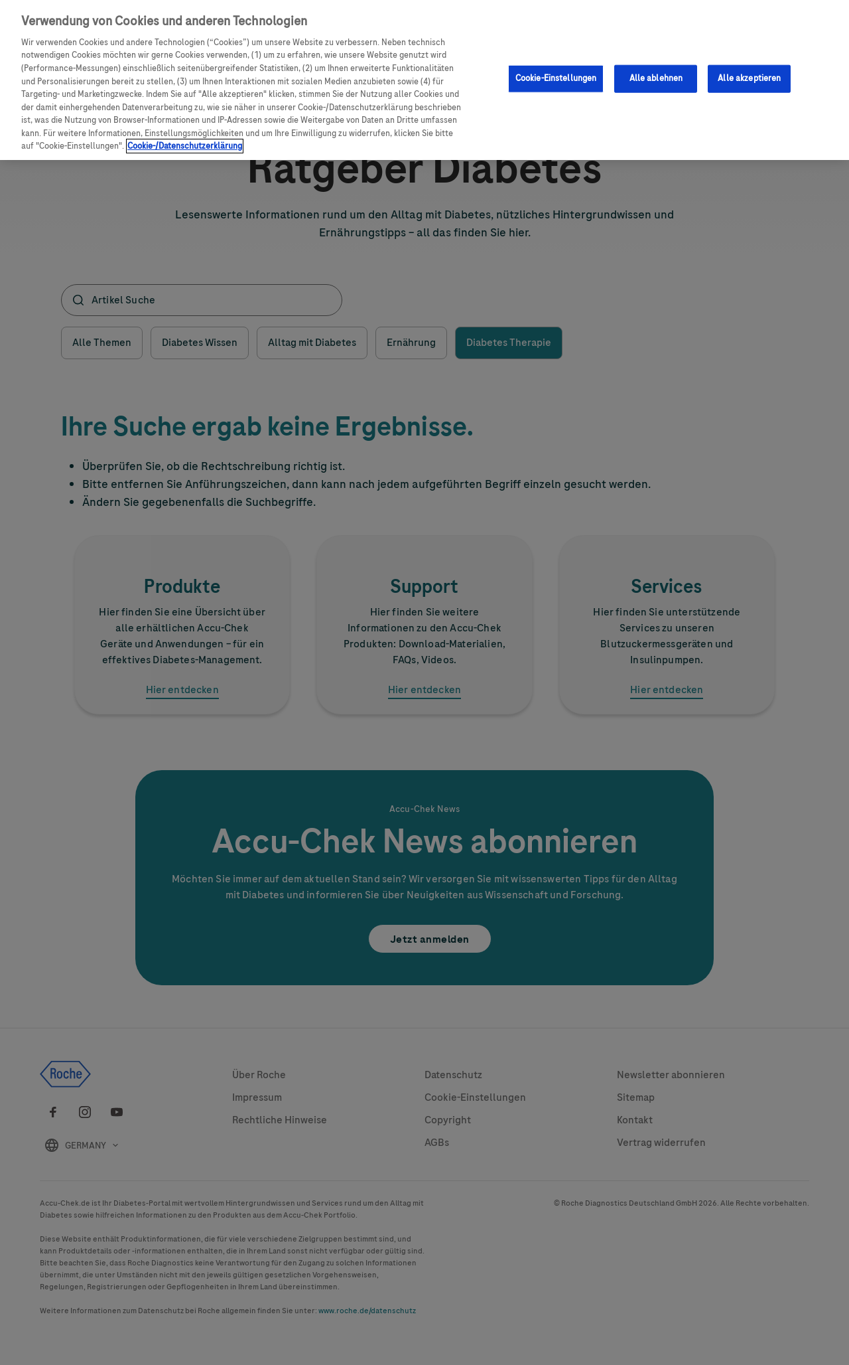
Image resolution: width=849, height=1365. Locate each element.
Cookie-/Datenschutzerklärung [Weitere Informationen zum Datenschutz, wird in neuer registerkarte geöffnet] (184, 145)
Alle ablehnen (656, 78)
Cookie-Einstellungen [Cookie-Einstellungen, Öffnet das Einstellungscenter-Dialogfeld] (556, 78)
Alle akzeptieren (749, 78)
